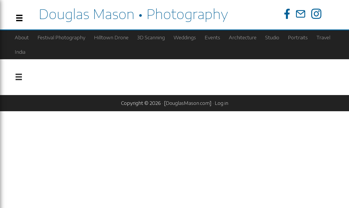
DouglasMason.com (188, 103)
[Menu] (19, 77)
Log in (221, 103)
